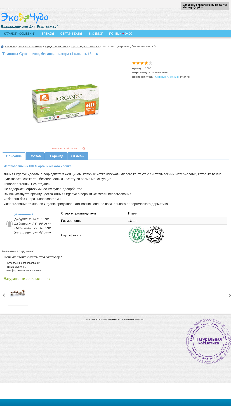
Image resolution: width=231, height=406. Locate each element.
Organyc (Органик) (167, 76)
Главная (10, 46)
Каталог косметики (30, 46)
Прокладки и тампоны (85, 46)
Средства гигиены (57, 46)
